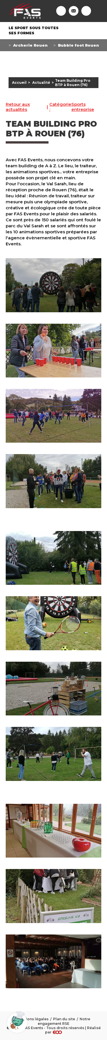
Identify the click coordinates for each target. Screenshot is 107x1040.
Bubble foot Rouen (78, 45)
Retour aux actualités (18, 107)
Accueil (19, 82)
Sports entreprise (71, 107)
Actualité (41, 82)
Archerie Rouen (30, 45)
